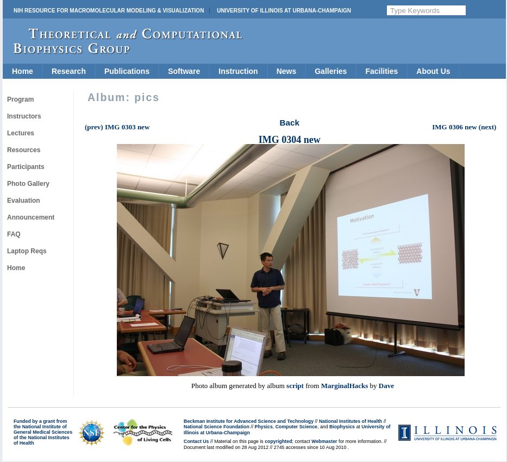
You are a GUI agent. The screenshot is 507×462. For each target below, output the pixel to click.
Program (20, 99)
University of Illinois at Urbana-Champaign (284, 11)
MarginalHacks (344, 386)
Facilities (381, 71)
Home (22, 71)
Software (184, 71)
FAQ (14, 234)
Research (69, 71)
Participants (26, 167)
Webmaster (324, 441)
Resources (23, 150)
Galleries (331, 71)
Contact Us (196, 441)
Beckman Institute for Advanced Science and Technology (249, 421)
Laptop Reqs (27, 251)
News (287, 71)
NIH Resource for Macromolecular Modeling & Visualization (109, 11)
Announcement (30, 217)
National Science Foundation (216, 426)
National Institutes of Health (350, 421)
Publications (126, 71)
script (295, 386)
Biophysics (342, 426)
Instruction (238, 71)
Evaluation (23, 200)
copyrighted (278, 441)
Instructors (24, 116)
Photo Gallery (28, 184)
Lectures (20, 133)
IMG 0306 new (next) (464, 127)
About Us (433, 71)
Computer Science (296, 426)
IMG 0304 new (290, 139)
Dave (386, 386)
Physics (264, 426)
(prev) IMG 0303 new (117, 127)
